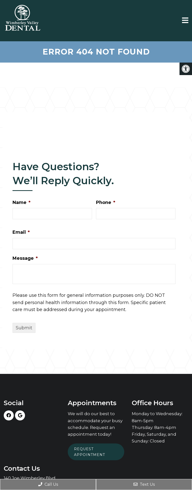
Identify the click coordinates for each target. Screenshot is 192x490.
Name (21, 202)
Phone (105, 202)
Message (25, 258)
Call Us (48, 484)
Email (21, 232)
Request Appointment (89, 452)
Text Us (144, 484)
